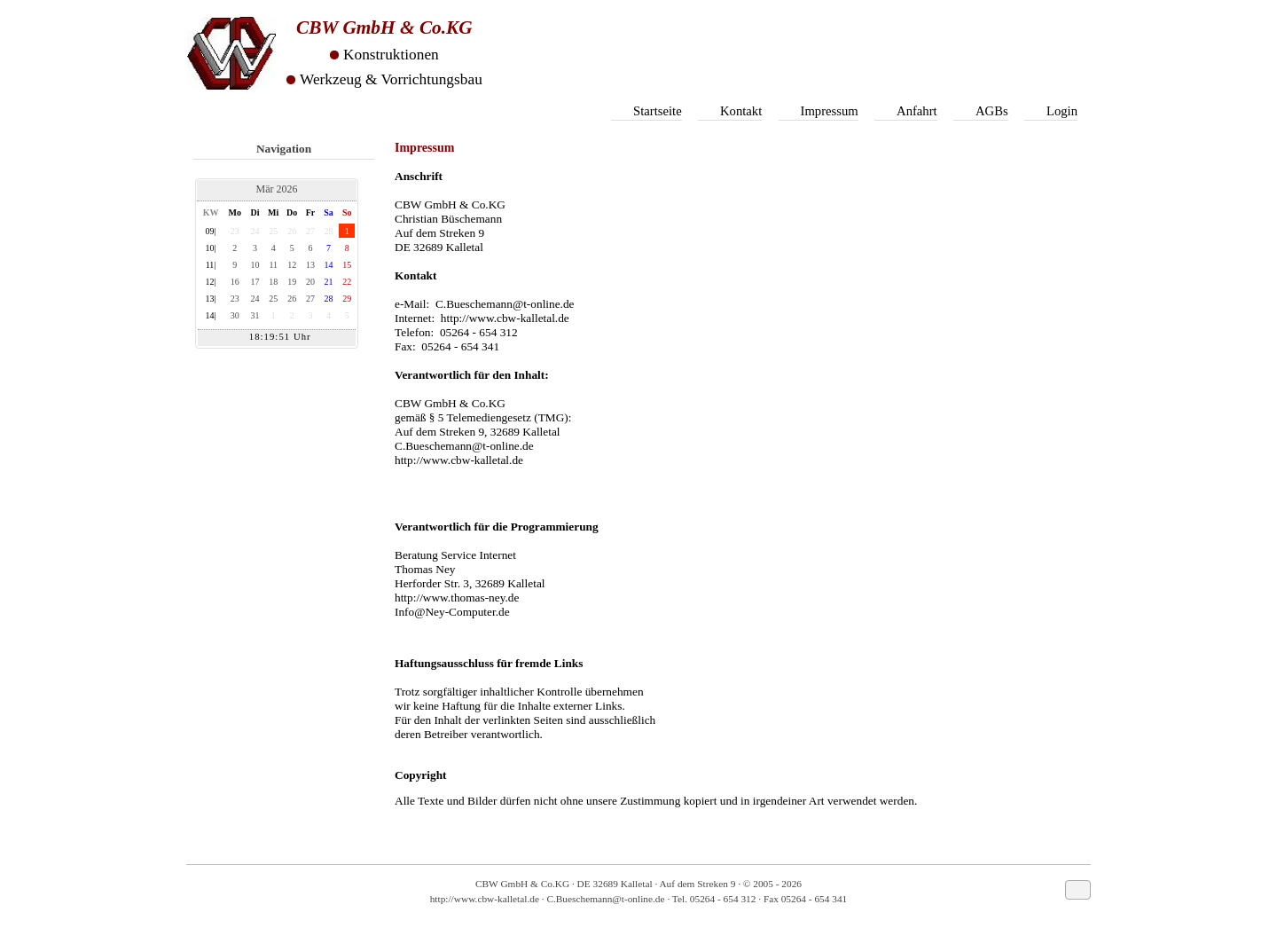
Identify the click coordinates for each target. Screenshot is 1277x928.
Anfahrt (917, 111)
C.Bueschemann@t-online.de (505, 304)
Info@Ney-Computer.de (452, 611)
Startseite (657, 111)
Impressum (829, 111)
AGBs (991, 111)
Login (1061, 111)
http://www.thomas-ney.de (457, 597)
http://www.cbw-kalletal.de (505, 318)
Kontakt (741, 111)
